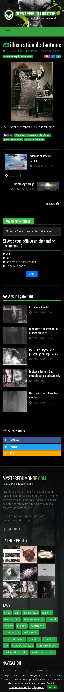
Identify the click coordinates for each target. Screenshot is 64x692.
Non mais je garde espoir (21, 262)
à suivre (52, 203)
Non (8, 257)
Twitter (10, 447)
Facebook (11, 440)
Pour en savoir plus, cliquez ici (26, 687)
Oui (8, 253)
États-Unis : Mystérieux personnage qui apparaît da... (44, 352)
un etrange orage (24, 184)
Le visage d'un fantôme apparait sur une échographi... (44, 373)
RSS (9, 453)
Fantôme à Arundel (39, 307)
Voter (32, 274)
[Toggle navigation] (7, 31)
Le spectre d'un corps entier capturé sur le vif (43, 331)
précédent (13, 175)
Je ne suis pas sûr (16, 266)
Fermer (52, 687)
